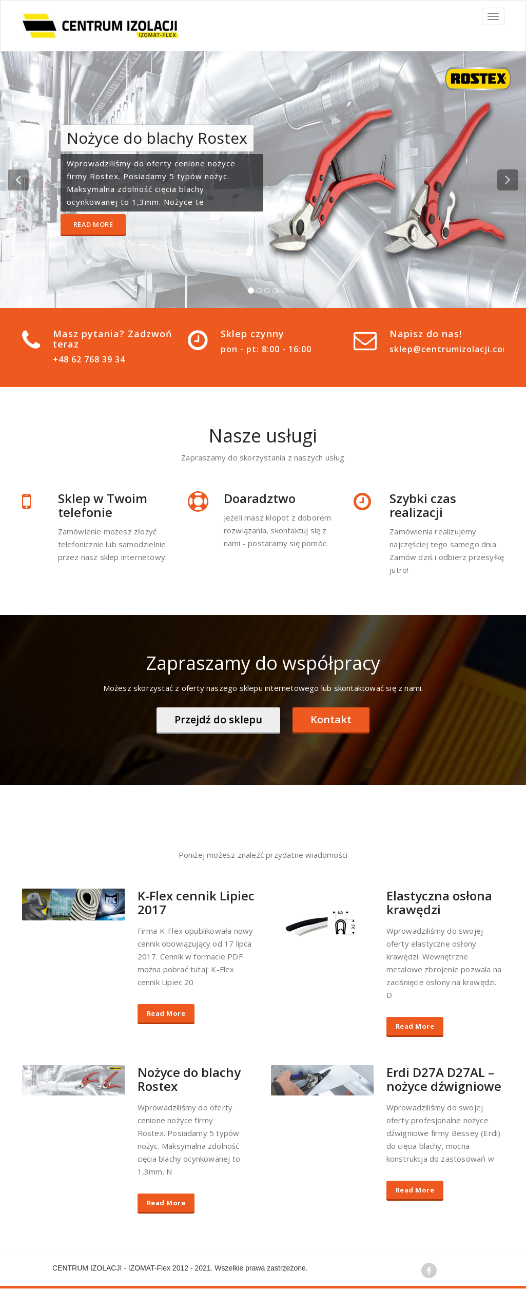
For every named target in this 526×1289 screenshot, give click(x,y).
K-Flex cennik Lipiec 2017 (196, 903)
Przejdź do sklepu (218, 719)
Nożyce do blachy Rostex (189, 1079)
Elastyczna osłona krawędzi (439, 903)
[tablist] (263, 292)
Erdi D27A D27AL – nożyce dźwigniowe (443, 1079)
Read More (93, 224)
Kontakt (331, 719)
